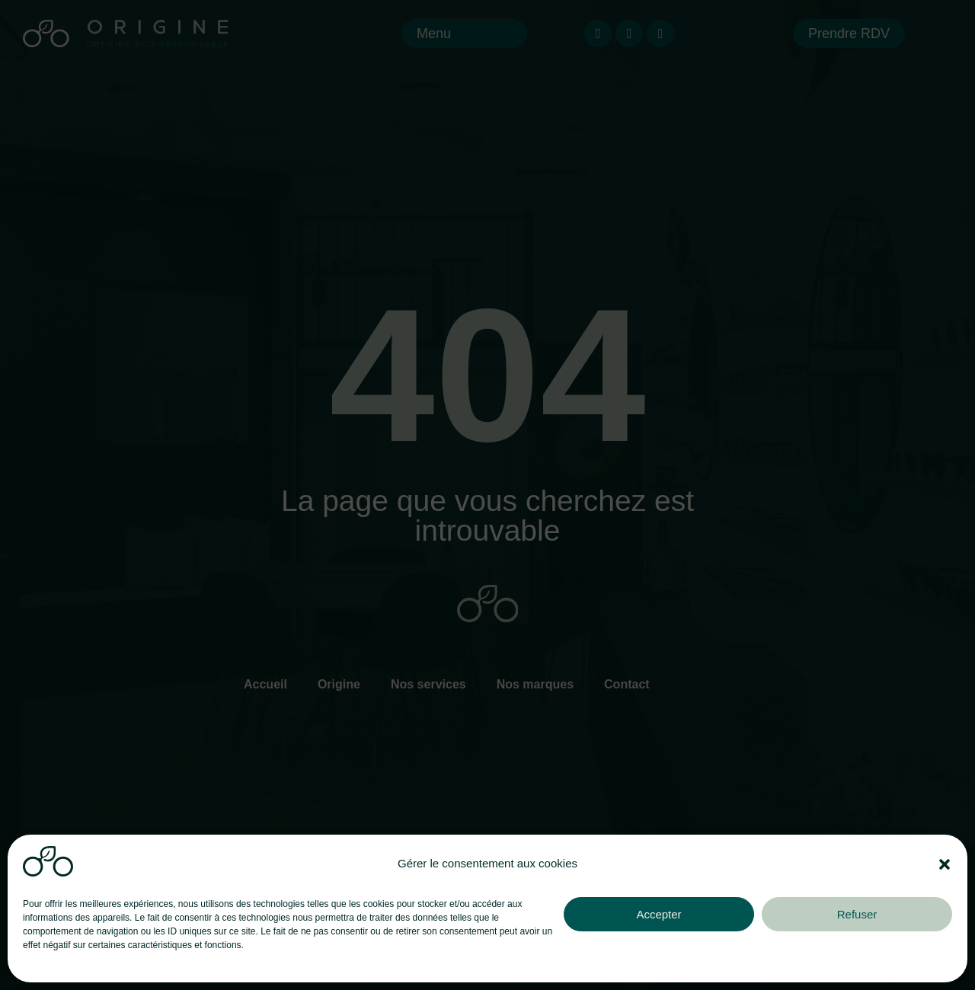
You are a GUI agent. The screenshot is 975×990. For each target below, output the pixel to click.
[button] (944, 864)
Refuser (857, 914)
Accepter (658, 914)
